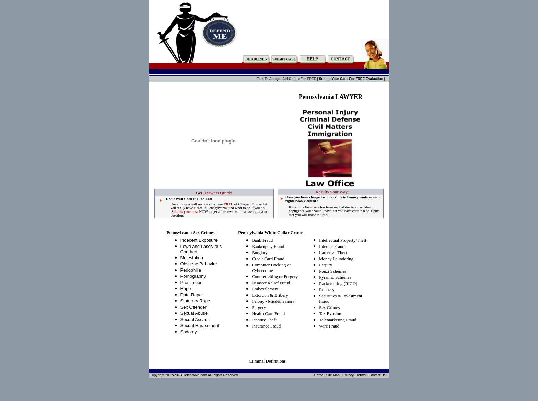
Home (319, 375)
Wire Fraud (329, 326)
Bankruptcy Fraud (268, 246)
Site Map (332, 375)
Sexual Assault (195, 319)
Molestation (191, 257)
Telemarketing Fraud (337, 319)
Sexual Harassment (199, 325)
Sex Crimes (329, 307)
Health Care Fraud (268, 313)
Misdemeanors (281, 301)
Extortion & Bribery (270, 295)
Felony (258, 301)
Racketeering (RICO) (338, 283)
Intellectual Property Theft (342, 240)
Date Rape (191, 294)
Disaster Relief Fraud (271, 282)
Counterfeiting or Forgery (275, 276)
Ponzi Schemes (332, 271)
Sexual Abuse (194, 313)
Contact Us (377, 375)
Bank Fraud (262, 240)
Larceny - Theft (333, 252)
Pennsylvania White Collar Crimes (271, 232)
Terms (361, 375)
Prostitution (191, 282)
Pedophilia (190, 270)
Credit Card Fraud (268, 258)
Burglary (260, 252)
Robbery (327, 289)
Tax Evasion (330, 313)
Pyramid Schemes (335, 277)
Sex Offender (193, 307)
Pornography (193, 276)
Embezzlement (265, 288)
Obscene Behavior (198, 263)
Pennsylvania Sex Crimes (191, 232)
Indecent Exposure (199, 240)
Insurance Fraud (266, 326)
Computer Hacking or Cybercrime (271, 267)
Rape (185, 288)
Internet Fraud (331, 246)
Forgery (259, 307)
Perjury (325, 264)
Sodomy (188, 331)
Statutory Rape (195, 300)
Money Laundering (336, 258)
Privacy (348, 375)
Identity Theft (264, 319)
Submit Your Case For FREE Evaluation (351, 79)
